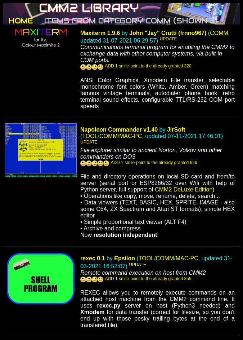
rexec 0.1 (92, 258)
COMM (219, 33)
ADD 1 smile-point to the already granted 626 (154, 162)
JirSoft (176, 130)
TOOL (90, 136)
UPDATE (168, 38)
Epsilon (124, 258)
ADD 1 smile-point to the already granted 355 (148, 278)
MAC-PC (130, 136)
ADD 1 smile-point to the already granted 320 (148, 66)
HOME (21, 21)
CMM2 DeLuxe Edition (183, 189)
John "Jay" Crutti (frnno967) (167, 33)
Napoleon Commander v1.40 (119, 130)
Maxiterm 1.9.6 (100, 33)
